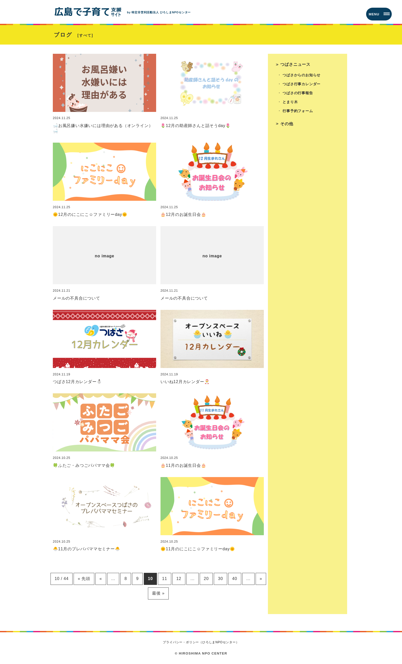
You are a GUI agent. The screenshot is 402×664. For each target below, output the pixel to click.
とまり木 (290, 102)
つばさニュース (295, 64)
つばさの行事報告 (298, 93)
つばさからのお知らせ (301, 75)
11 (164, 578)
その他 (286, 124)
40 (234, 578)
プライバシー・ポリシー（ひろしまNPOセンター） (201, 642)
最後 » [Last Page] (158, 593)
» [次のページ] (261, 578)
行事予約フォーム (298, 111)
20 (206, 578)
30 (220, 578)
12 (178, 578)
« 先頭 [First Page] (84, 578)
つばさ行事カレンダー (301, 84)
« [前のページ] (100, 578)
